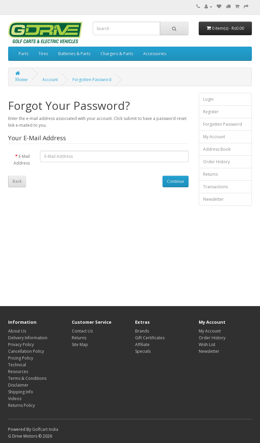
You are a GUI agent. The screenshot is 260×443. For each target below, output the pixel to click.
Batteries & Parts (74, 53)
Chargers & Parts (117, 53)
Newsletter (213, 199)
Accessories (154, 53)
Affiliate (142, 344)
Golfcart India (45, 429)
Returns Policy (21, 405)
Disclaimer (18, 385)
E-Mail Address (22, 159)
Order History (216, 162)
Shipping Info (20, 392)
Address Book (217, 149)
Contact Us (82, 331)
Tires (43, 53)
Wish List (207, 344)
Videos (14, 398)
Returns (210, 174)
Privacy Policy (21, 344)
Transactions (215, 187)
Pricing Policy (20, 358)
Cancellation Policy (26, 351)
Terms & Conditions (27, 378)
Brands (142, 331)
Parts (23, 53)
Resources (18, 371)
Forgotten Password (91, 79)
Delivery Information (27, 338)
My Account (214, 137)
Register (211, 112)
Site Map (80, 344)
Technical (17, 365)
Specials (143, 351)
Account (50, 79)
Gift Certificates (150, 338)
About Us (17, 331)
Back (17, 181)
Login (208, 99)
